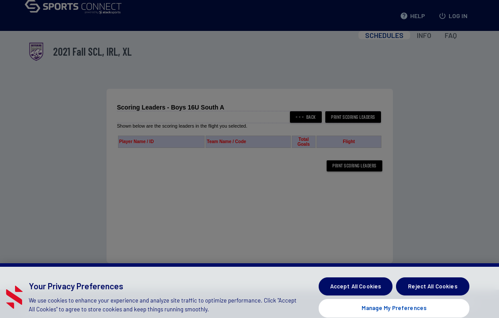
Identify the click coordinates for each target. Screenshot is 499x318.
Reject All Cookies (432, 291)
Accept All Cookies (355, 291)
